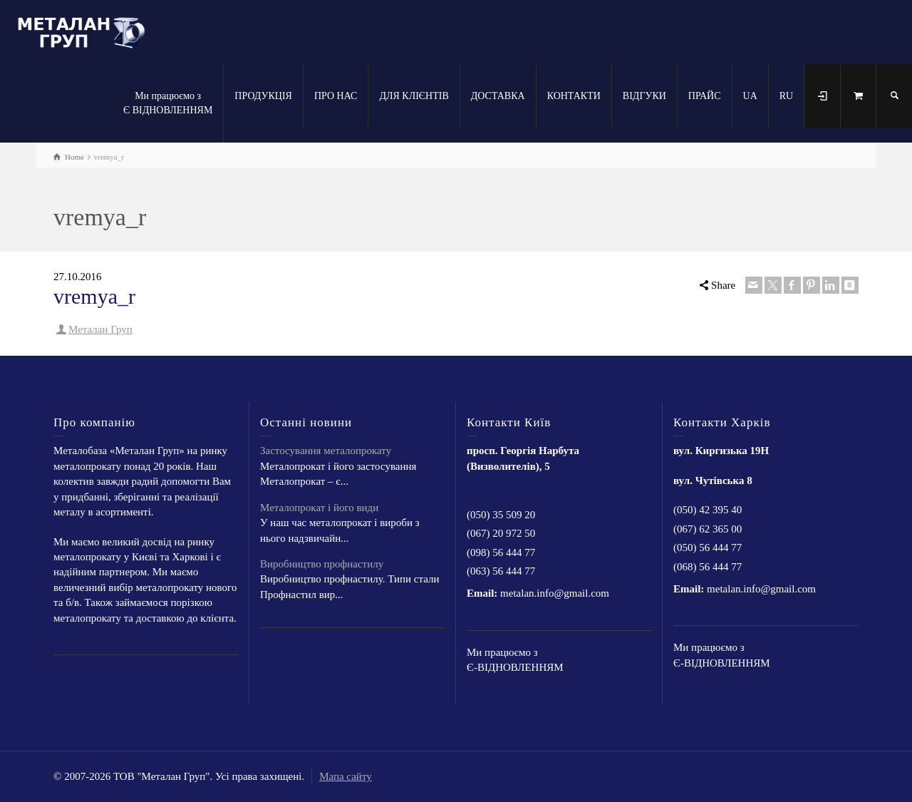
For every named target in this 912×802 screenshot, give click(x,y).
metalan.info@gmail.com (554, 593)
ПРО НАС (336, 96)
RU (786, 96)
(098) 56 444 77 (501, 552)
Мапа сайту (345, 776)
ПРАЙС (704, 96)
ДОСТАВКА (498, 96)
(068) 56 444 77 (707, 566)
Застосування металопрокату (325, 450)
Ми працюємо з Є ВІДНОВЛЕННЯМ (167, 103)
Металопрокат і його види (319, 507)
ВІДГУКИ (644, 96)
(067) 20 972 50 (501, 533)
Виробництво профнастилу (321, 564)
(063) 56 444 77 (501, 571)
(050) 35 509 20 (501, 514)
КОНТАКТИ (574, 96)
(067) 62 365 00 (707, 529)
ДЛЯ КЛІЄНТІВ (413, 96)
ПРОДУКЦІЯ (263, 96)
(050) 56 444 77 (707, 547)
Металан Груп (100, 329)
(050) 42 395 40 (707, 509)
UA (750, 96)
